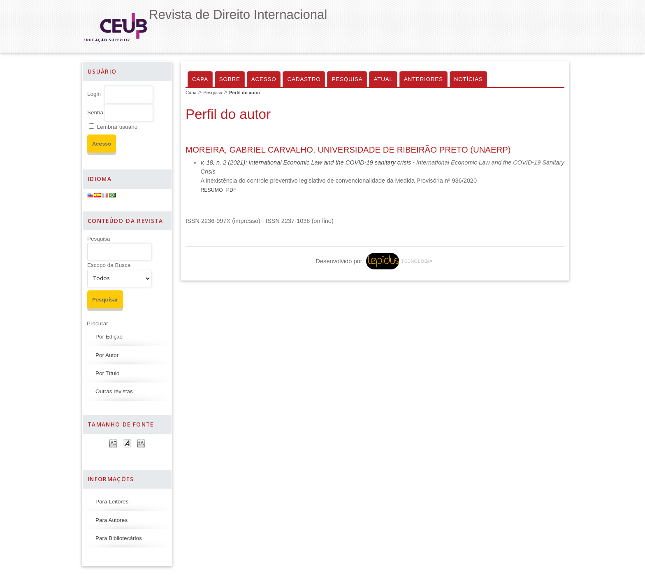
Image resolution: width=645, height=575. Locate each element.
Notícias (468, 79)
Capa (200, 79)
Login (94, 94)
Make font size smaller (113, 442)
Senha (95, 112)
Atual (383, 79)
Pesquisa (98, 239)
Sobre (229, 79)
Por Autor (106, 355)
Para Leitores (111, 501)
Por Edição (109, 337)
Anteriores (423, 79)
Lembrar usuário (117, 127)
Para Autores (111, 520)
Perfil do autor (244, 92)
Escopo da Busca (108, 265)
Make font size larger (141, 442)
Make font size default (127, 442)
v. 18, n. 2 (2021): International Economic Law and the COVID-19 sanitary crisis (305, 162)
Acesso (263, 79)
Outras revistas (114, 391)
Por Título (107, 373)
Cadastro (303, 79)
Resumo (211, 190)
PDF (231, 190)
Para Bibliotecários (118, 538)
